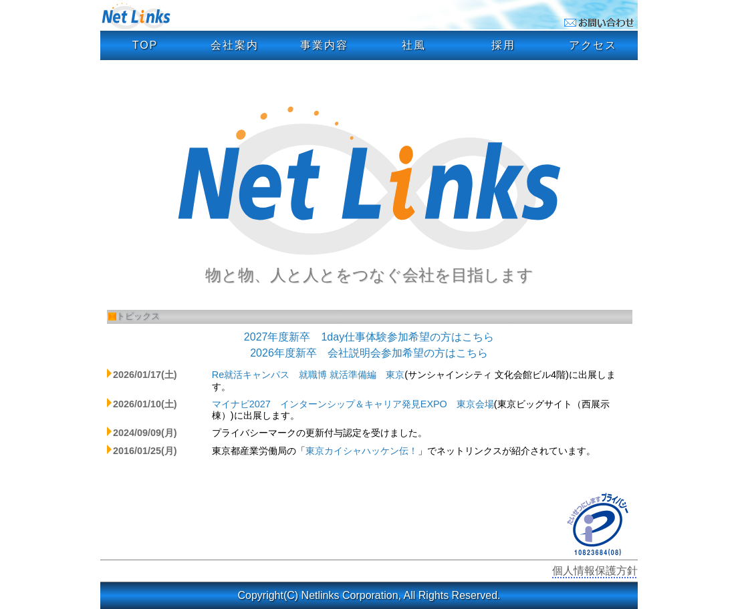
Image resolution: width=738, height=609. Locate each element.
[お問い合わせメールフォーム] (601, 24)
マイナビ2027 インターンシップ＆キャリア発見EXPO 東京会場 (353, 404)
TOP (145, 45)
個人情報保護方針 (595, 571)
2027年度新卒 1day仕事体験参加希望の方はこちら (369, 337)
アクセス (593, 45)
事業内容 (324, 45)
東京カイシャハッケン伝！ (361, 450)
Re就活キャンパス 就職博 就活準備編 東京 (308, 374)
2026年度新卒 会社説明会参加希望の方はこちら (369, 353)
